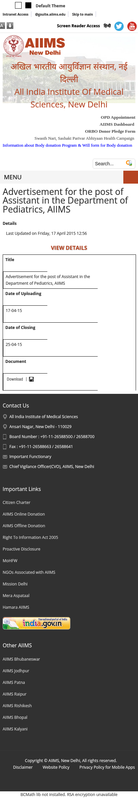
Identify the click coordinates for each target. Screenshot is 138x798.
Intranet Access (15, 14)
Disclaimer (23, 767)
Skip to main (82, 14)
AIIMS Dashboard (117, 124)
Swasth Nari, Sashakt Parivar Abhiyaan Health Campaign (84, 138)
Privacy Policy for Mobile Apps (107, 767)
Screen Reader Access (78, 26)
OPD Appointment (118, 117)
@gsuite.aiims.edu (50, 14)
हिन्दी (107, 26)
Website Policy (56, 767)
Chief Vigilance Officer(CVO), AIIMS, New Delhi (51, 466)
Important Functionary (30, 456)
